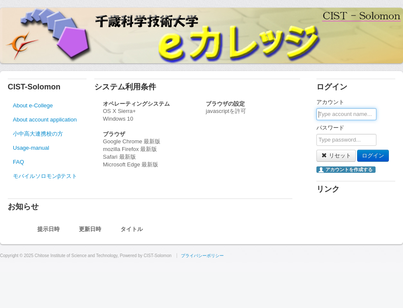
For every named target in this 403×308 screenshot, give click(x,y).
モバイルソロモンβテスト (45, 176)
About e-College (33, 105)
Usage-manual (31, 148)
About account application (45, 119)
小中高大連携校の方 (38, 133)
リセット (336, 155)
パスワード (330, 127)
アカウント (330, 102)
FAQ (18, 162)
